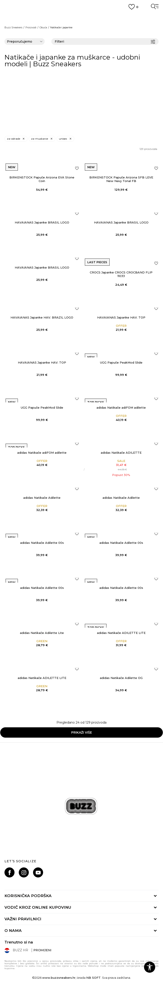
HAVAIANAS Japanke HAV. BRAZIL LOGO (41, 317)
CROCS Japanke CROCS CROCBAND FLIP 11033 (121, 274)
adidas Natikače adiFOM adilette (121, 407)
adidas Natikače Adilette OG (121, 678)
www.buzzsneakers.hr (58, 977)
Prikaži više (81, 732)
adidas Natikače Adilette (42, 497)
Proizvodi (30, 27)
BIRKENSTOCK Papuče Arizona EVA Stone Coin (41, 179)
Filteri (105, 41)
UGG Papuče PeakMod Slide (121, 362)
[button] (149, 967)
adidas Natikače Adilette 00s (42, 542)
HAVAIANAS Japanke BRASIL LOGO (42, 222)
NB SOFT (93, 977)
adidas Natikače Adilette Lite (42, 633)
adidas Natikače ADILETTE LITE (121, 633)
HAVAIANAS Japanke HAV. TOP (121, 317)
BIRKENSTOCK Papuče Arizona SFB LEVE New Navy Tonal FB (121, 179)
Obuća (43, 27)
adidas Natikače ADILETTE (121, 452)
